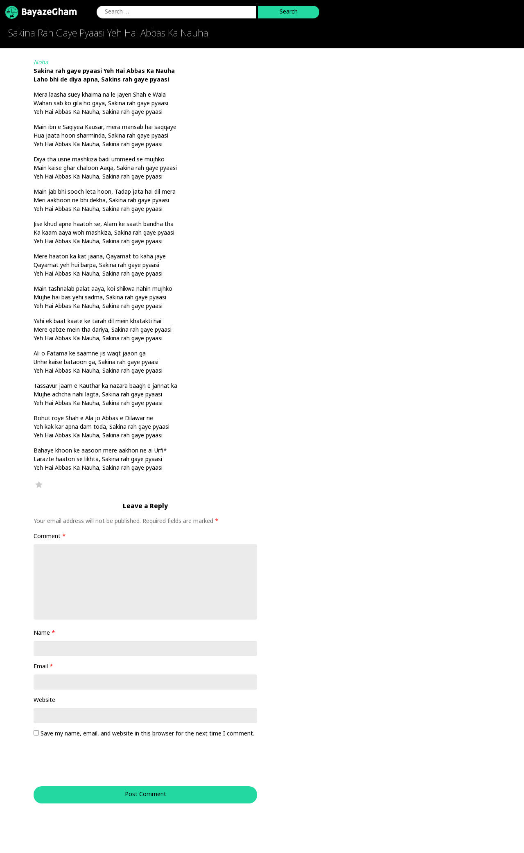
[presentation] (89, 766)
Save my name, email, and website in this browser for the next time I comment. (147, 734)
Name (44, 633)
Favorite (39, 484)
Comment (50, 537)
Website (44, 700)
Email (43, 667)
